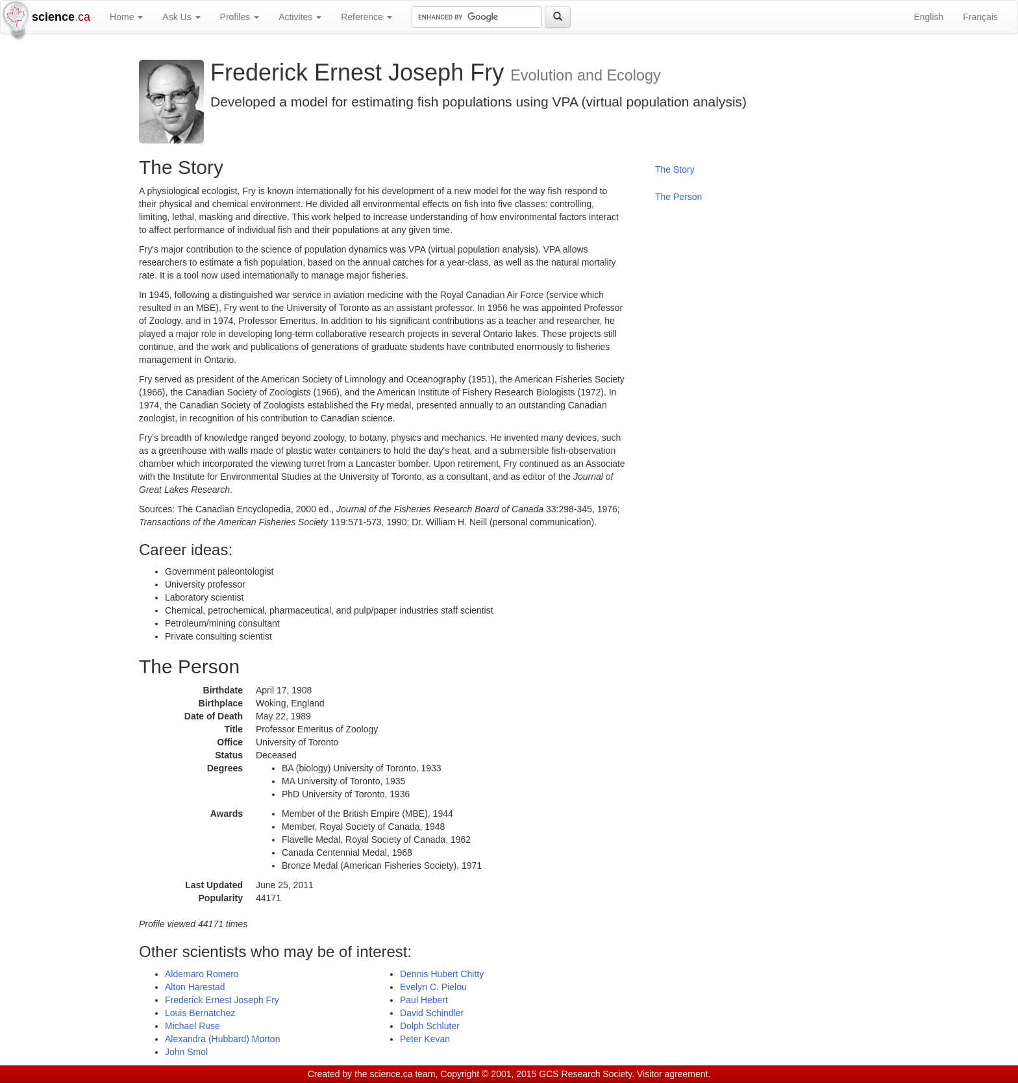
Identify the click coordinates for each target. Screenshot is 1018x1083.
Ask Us (181, 17)
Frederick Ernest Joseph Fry (222, 1000)
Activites (300, 17)
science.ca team (402, 1074)
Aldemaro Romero (202, 974)
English (928, 17)
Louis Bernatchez (200, 1013)
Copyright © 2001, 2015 (488, 1074)
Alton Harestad (195, 987)
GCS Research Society (585, 1074)
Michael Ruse (192, 1026)
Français (980, 17)
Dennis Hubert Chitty (442, 974)
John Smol (186, 1052)
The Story (675, 169)
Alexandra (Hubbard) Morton (222, 1039)
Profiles (240, 17)
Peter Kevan (425, 1039)
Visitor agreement (672, 1074)
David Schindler (432, 1013)
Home (126, 17)
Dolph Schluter (430, 1026)
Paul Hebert (424, 1000)
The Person (678, 197)
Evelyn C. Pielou (433, 987)
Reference (366, 17)
